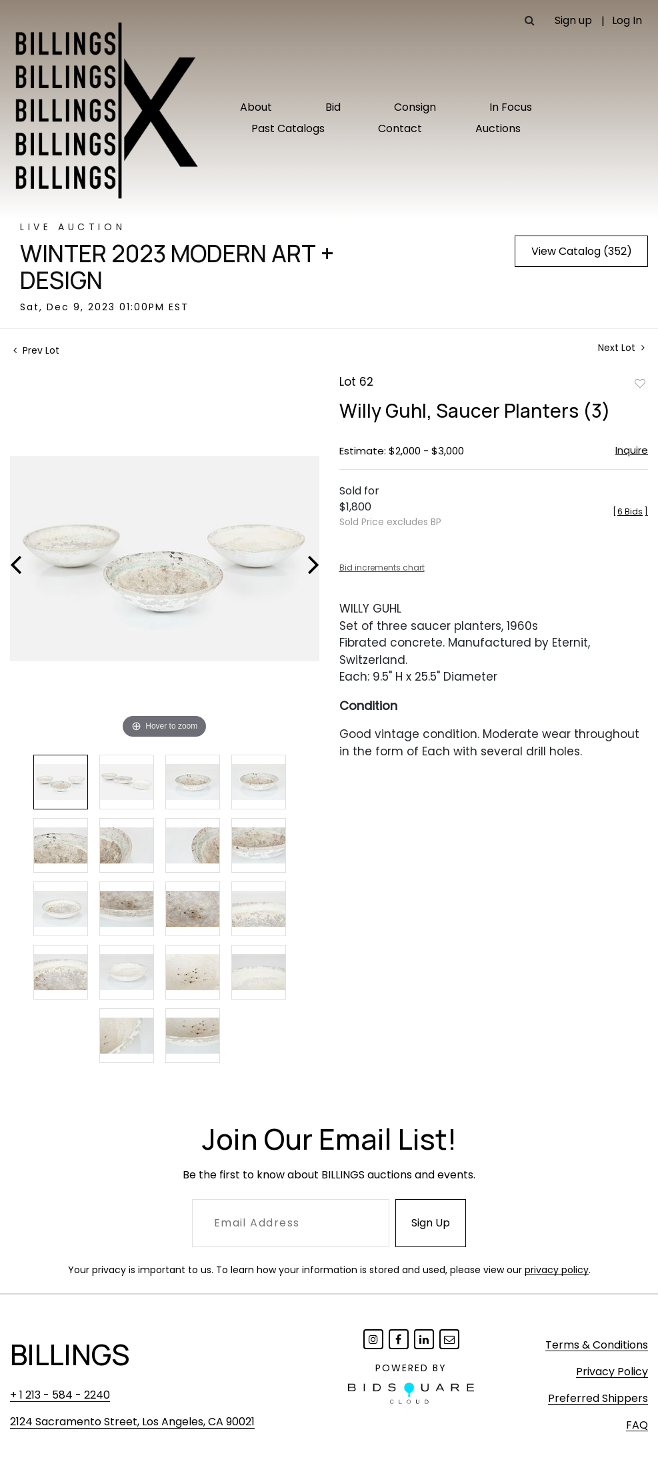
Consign (415, 107)
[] (630, 511)
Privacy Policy (612, 1371)
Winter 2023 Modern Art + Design (177, 267)
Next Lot (621, 348)
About (256, 107)
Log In (627, 20)
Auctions (498, 128)
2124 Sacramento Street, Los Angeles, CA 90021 (132, 1421)
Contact (400, 128)
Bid (333, 107)
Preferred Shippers (598, 1398)
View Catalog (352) (581, 251)
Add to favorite (640, 383)
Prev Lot (36, 350)
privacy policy (557, 1269)
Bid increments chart (382, 567)
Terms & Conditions (596, 1345)
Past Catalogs (288, 128)
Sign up (573, 20)
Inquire (631, 450)
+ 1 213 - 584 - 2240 (60, 1395)
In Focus (510, 107)
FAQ (637, 1425)
